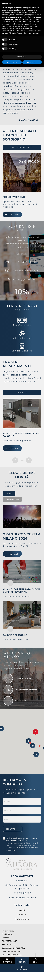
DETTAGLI (22, 253)
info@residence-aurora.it (22, 897)
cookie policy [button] (35, 19)
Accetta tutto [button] (32, 62)
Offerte (7, 960)
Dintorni (22, 914)
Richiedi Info (22, 918)
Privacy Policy (8, 931)
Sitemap (5, 937)
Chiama (36, 960)
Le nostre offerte (22, 147)
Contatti (22, 968)
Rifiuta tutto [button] (12, 62)
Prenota (22, 960)
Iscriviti (12, 828)
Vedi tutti (22, 392)
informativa (15, 840)
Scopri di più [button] (22, 57)
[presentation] (15, 460)
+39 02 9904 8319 (22, 892)
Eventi (22, 909)
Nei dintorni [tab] (12, 499)
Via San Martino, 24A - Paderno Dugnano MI (22, 886)
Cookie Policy (7, 934)
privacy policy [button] (30, 10)
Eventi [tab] (9, 493)
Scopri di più (22, 309)
